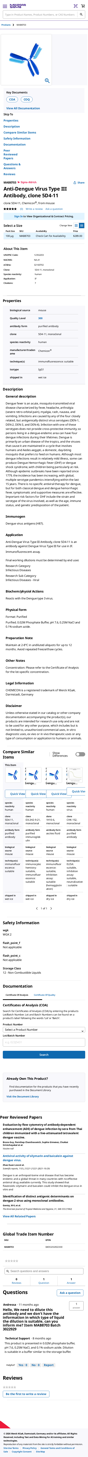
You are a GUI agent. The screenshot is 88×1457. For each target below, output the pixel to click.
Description (12, 126)
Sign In (18, 216)
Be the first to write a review (27, 1394)
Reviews (9, 174)
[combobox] (44, 1042)
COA (12, 99)
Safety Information (17, 138)
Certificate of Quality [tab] (44, 994)
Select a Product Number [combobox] (21, 1030)
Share (78, 182)
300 (40, 318)
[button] (76, 1305)
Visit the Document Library (23, 1096)
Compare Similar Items (20, 132)
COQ (27, 99)
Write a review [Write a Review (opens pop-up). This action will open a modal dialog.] (34, 209)
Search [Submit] (44, 1055)
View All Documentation (23, 108)
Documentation (15, 144)
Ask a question (70, 1293)
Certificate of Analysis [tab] (17, 994)
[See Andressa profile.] (9, 1304)
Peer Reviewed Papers (10, 154)
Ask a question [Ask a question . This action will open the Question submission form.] (54, 209)
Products (6, 24)
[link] (11, 1261)
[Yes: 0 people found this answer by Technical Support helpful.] (23, 1365)
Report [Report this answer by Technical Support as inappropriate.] (49, 1365)
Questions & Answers (12, 166)
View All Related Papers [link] (19, 1216)
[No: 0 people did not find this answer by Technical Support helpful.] (35, 1365)
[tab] (9, 25)
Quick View (17, 794)
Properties (11, 120)
